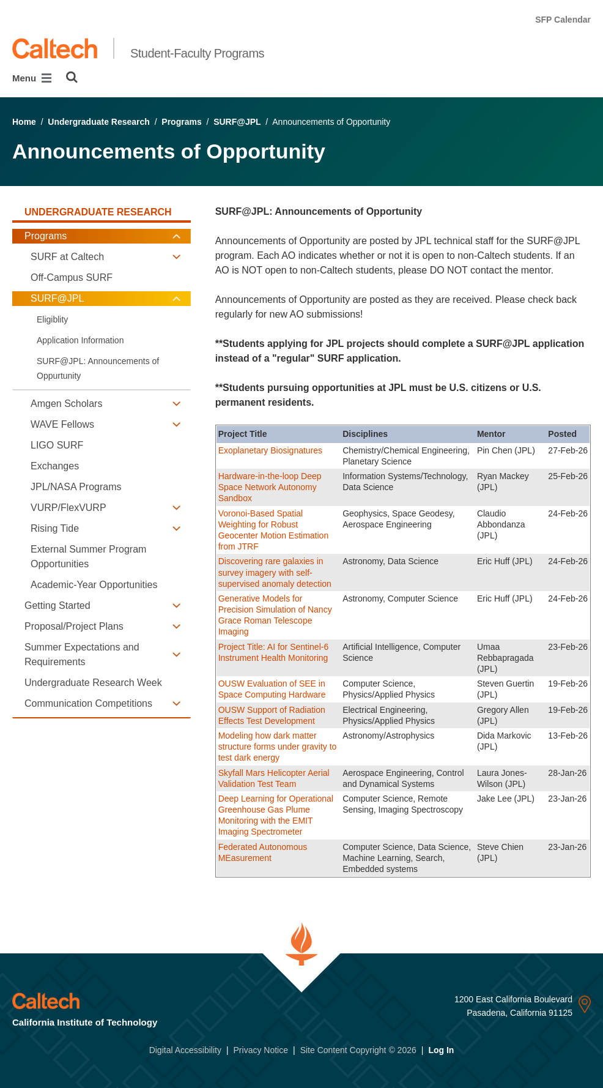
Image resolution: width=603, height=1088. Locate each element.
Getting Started (57, 605)
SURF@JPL (237, 122)
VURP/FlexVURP (68, 507)
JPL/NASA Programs (76, 487)
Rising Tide (55, 528)
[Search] (72, 77)
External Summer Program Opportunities (88, 556)
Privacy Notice (261, 1050)
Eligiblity (52, 319)
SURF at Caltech (67, 257)
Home (24, 122)
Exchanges (55, 466)
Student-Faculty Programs (197, 53)
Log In (441, 1050)
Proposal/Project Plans (74, 626)
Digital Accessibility (185, 1050)
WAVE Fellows (62, 424)
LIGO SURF (57, 445)
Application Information (80, 340)
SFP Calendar (563, 19)
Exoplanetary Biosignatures (270, 450)
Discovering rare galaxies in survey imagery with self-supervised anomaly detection (274, 572)
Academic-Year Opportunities (94, 584)
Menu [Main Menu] (31, 78)
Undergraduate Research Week (93, 682)
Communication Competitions (88, 703)
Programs (181, 122)
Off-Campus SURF (72, 277)
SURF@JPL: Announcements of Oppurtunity (98, 368)
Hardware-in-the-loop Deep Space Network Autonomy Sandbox (270, 487)
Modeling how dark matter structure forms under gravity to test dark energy (277, 746)
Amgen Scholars (66, 403)
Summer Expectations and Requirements (81, 654)
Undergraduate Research (99, 122)
